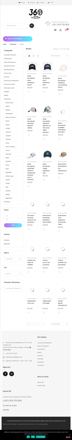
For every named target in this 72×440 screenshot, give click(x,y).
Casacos (8, 132)
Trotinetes (7, 202)
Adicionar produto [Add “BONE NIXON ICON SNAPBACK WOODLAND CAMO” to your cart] (59, 231)
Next (43, 324)
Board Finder (41, 385)
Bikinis (7, 106)
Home (4, 44)
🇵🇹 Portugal (21, 2)
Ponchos (6, 77)
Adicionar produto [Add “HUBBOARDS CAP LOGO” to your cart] (28, 313)
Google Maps (7, 350)
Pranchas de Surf (9, 88)
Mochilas (8, 161)
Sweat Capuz (10, 176)
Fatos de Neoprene (10, 62)
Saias (7, 169)
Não (33, 437)
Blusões (8, 110)
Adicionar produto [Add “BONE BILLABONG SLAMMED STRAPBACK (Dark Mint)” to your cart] (59, 139)
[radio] (29, 157)
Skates (6, 95)
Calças (8, 124)
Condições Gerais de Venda (25, 424)
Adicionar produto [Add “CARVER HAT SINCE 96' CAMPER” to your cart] (28, 272)
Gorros (8, 150)
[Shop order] (59, 56)
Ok (28, 437)
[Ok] (70, 435)
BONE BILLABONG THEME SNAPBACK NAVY (46, 169)
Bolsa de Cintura (11, 117)
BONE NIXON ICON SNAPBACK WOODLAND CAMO (62, 220)
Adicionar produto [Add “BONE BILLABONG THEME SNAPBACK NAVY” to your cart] (44, 180)
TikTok (50, 2)
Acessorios (40, 365)
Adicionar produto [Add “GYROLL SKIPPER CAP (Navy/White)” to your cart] (59, 272)
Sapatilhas (9, 172)
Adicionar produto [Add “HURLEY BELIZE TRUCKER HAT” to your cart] (59, 313)
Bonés (29, 73)
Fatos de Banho (10, 147)
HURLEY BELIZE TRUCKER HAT (62, 303)
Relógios (6, 91)
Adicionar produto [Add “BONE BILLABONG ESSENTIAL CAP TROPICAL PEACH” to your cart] (59, 94)
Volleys (8, 194)
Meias (7, 158)
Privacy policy (41, 437)
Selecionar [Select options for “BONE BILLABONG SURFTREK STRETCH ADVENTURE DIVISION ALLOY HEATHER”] (28, 186)
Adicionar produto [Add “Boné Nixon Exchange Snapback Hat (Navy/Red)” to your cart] (28, 229)
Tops (7, 187)
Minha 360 (40, 382)
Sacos (7, 165)
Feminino (6, 240)
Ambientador (8, 58)
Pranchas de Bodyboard (11, 80)
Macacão (8, 154)
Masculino (7, 244)
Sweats (8, 180)
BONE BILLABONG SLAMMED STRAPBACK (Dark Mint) (62, 128)
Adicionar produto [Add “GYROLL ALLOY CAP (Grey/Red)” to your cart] (44, 272)
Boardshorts (9, 113)
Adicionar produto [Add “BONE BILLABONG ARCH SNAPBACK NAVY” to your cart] (44, 92)
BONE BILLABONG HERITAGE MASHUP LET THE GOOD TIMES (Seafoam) (47, 126)
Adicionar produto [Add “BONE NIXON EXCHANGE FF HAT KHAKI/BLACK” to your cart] (59, 178)
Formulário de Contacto (10, 405)
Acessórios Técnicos (10, 55)
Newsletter (6, 410)
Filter (13, 225)
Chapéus (8, 136)
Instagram (41, 2)
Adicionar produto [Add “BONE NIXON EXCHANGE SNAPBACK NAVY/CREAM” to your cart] (44, 229)
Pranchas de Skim (9, 84)
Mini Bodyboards (9, 69)
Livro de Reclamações (41, 424)
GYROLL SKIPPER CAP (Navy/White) (62, 263)
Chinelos (8, 139)
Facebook (31, 2)
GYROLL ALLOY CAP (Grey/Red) (46, 263)
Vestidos (8, 191)
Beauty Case (9, 102)
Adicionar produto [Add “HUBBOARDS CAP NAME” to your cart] (44, 313)
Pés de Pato (7, 73)
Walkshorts (9, 198)
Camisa (8, 128)
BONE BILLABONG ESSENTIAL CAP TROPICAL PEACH (62, 83)
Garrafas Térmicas (9, 66)
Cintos (7, 143)
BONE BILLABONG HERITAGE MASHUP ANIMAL (31, 124)
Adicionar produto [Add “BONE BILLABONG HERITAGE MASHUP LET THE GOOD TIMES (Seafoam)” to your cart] (44, 139)
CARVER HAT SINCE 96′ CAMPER (31, 263)
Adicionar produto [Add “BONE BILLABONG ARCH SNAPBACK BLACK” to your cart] (28, 92)
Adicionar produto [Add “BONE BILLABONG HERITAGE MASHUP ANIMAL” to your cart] (28, 135)
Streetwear (13, 44)
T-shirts (8, 183)
